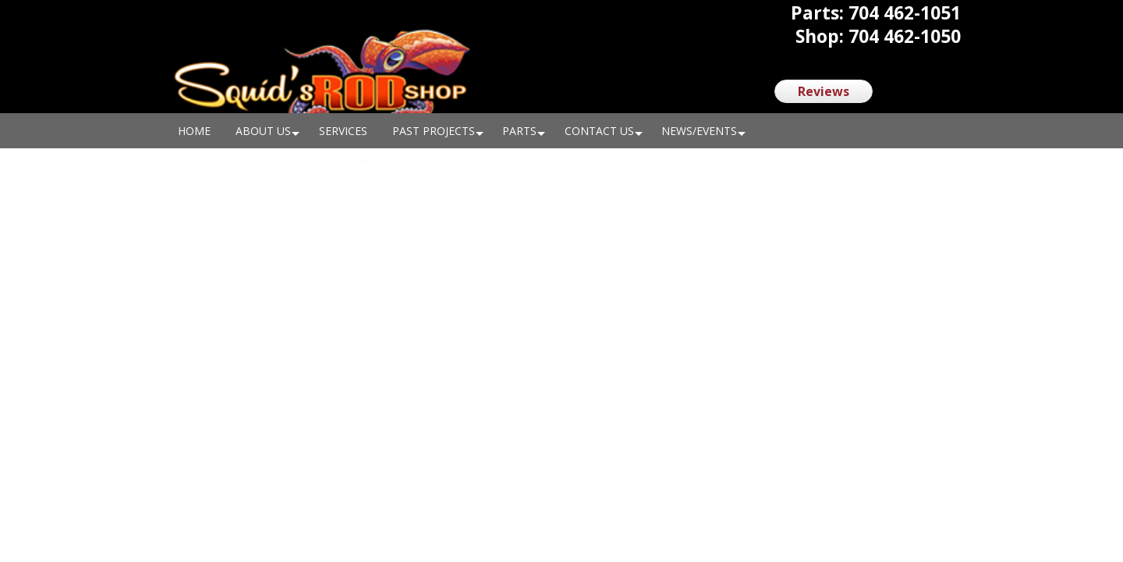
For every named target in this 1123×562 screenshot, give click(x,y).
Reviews (823, 91)
